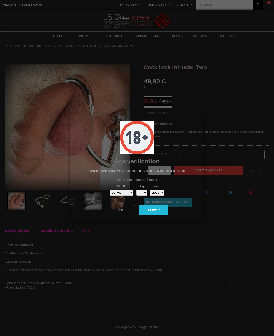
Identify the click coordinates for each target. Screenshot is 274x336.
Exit (120, 210)
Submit (154, 210)
